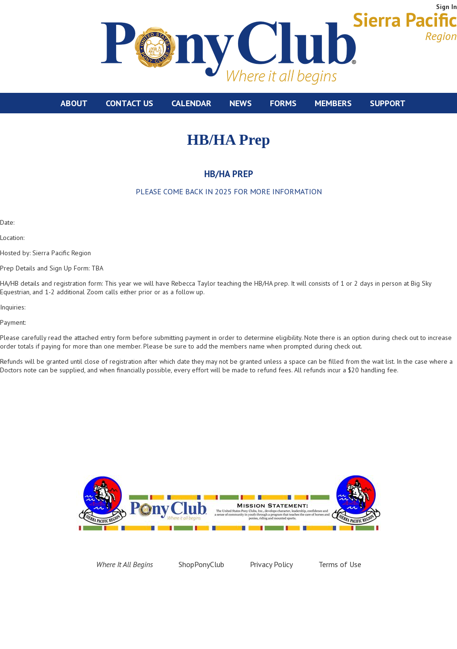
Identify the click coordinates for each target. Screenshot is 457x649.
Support (388, 103)
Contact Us (129, 103)
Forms (283, 103)
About (74, 103)
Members (333, 103)
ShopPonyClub (201, 564)
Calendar (191, 103)
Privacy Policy (271, 564)
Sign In (446, 6)
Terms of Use (339, 564)
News (240, 103)
